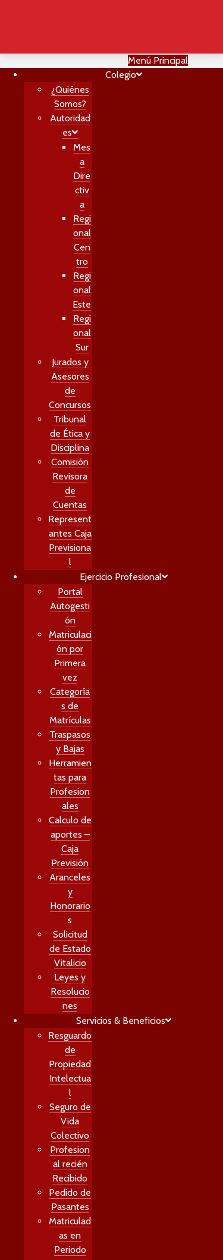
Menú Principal (158, 60)
